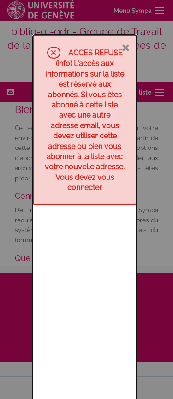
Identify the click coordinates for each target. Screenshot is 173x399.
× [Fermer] (125, 12)
